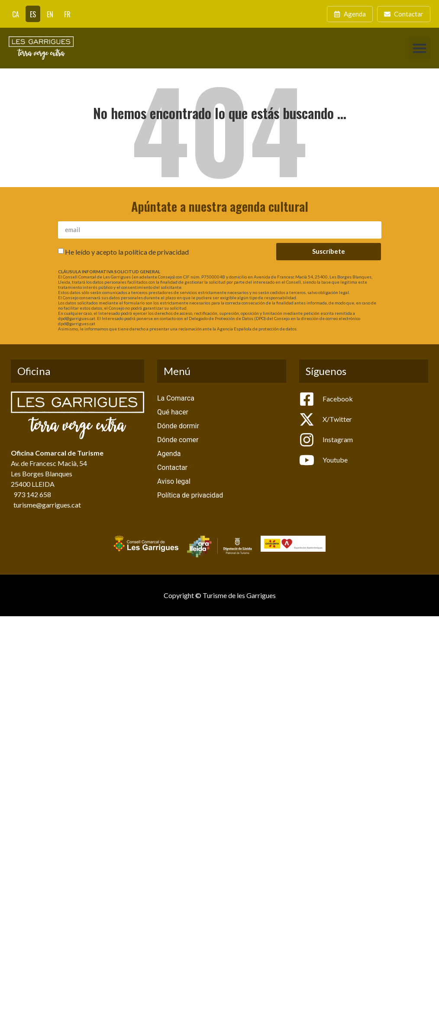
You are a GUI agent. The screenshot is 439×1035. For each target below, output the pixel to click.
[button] (419, 48)
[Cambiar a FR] (67, 14)
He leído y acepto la (127, 251)
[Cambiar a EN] (50, 14)
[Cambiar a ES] (33, 14)
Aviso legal (173, 481)
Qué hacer (172, 412)
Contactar (172, 467)
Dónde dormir (178, 426)
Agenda (169, 454)
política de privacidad (157, 251)
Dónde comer (177, 440)
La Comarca (175, 398)
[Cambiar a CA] (15, 14)
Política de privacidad (190, 495)
